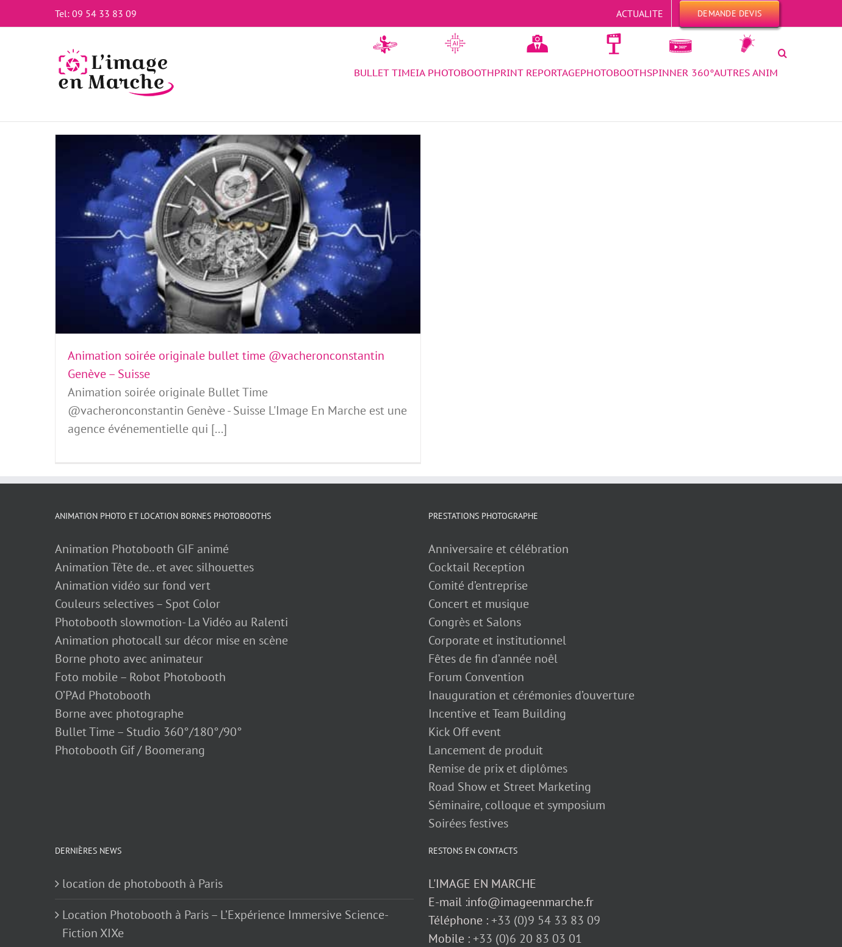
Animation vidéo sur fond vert (132, 585)
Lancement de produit (485, 750)
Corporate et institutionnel (497, 640)
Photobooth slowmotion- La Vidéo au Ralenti (171, 622)
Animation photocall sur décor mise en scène (171, 640)
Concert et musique (478, 604)
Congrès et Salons (474, 622)
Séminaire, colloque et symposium (516, 805)
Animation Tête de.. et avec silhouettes (154, 567)
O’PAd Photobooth (103, 695)
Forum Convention (476, 677)
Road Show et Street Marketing (509, 787)
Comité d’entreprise (478, 585)
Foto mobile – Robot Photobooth (140, 677)
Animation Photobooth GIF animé (143, 549)
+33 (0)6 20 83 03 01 (527, 938)
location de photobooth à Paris (142, 884)
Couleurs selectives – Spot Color (137, 604)
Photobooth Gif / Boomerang (130, 750)
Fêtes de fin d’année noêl (493, 658)
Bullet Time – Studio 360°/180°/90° (148, 732)
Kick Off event (464, 732)
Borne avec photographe (119, 713)
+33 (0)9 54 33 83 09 (545, 920)
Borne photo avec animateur (129, 658)
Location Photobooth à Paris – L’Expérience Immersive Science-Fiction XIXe (225, 924)
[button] (782, 53)
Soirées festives (468, 823)
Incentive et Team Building (497, 713)
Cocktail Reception (476, 567)
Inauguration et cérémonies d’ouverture (531, 695)
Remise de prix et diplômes (497, 768)
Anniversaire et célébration (498, 549)
